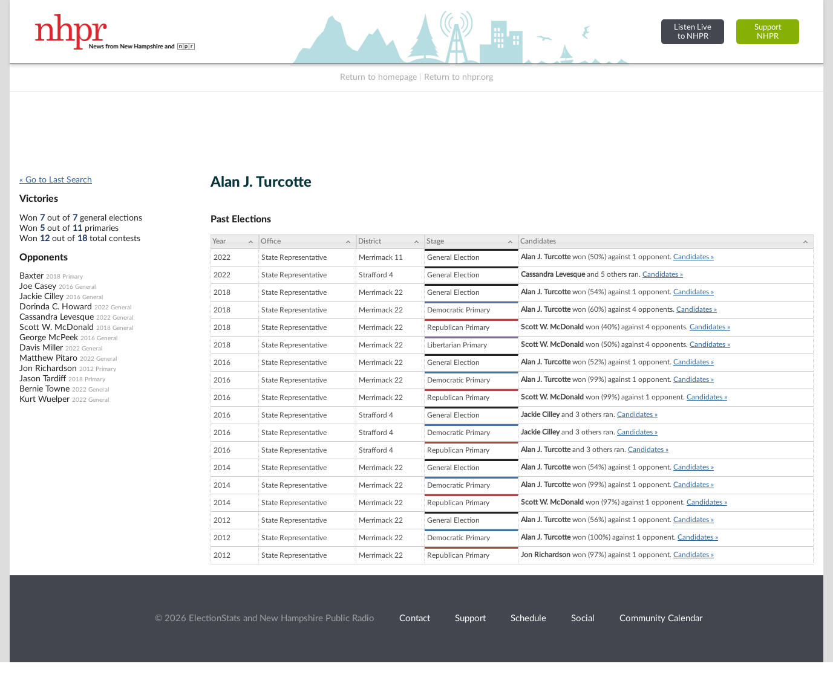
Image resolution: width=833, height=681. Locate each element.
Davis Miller (41, 348)
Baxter (31, 276)
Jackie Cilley (41, 296)
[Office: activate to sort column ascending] (307, 241)
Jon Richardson (48, 368)
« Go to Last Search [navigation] (55, 180)
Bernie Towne (44, 389)
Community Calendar (660, 618)
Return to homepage (378, 77)
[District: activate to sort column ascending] (390, 241)
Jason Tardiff (42, 379)
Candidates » (693, 256)
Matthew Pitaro (48, 358)
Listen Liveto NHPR (692, 32)
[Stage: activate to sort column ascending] (471, 241)
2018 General (114, 328)
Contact (414, 618)
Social (583, 618)
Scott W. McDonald (56, 327)
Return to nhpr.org (458, 77)
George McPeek (48, 338)
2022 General (112, 308)
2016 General (77, 287)
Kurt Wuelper (44, 399)
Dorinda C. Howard (55, 307)
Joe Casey (37, 286)
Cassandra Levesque (56, 317)
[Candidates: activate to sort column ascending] (666, 241)
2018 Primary (64, 277)
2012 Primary (97, 369)
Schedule (528, 618)
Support (470, 618)
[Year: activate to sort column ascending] (235, 241)
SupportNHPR (768, 32)
